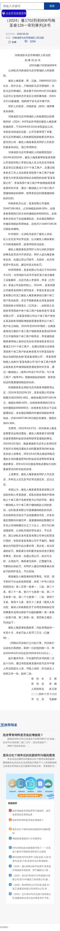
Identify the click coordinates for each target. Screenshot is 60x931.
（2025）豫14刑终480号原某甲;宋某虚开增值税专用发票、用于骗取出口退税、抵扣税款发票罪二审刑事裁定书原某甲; (31, 868)
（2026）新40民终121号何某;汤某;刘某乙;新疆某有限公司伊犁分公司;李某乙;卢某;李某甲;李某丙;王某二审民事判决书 (31, 887)
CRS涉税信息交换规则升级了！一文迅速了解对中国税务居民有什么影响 (31, 850)
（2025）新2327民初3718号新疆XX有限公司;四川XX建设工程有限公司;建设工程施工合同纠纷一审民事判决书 (31, 878)
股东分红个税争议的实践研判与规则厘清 (31, 831)
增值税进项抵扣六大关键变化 (26, 838)
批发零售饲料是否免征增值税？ (28, 820)
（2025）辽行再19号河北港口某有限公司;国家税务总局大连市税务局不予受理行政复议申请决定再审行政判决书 (31, 896)
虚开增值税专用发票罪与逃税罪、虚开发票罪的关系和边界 (31, 812)
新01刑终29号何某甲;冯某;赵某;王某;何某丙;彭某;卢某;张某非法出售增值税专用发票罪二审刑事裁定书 (31, 859)
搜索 (52, 6)
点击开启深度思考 (14, 13)
